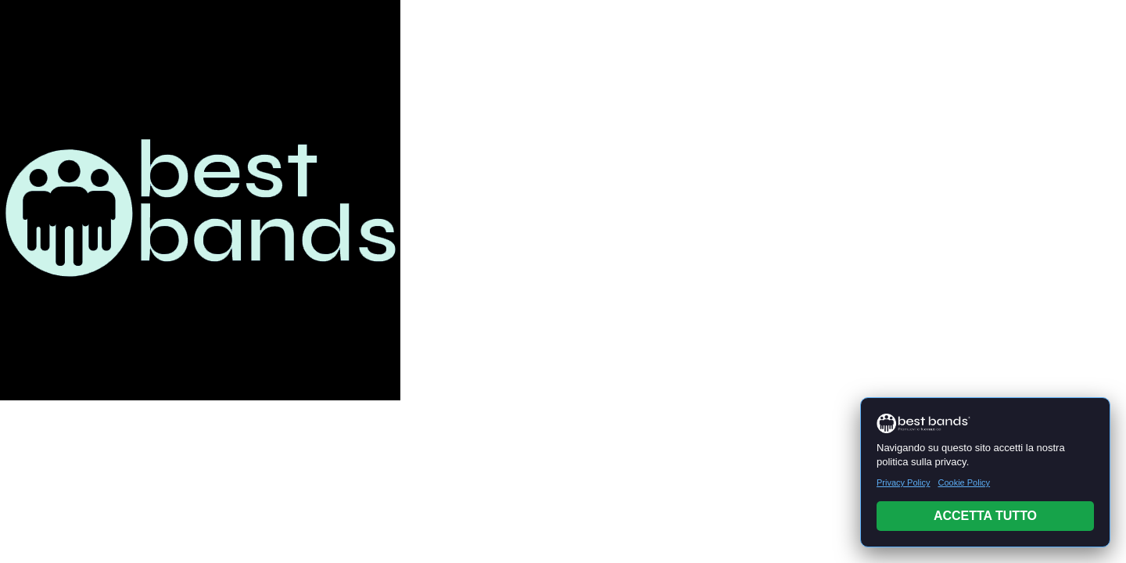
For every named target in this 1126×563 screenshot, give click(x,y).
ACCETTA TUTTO (985, 515)
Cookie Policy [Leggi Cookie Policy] (964, 482)
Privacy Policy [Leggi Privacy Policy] (903, 482)
